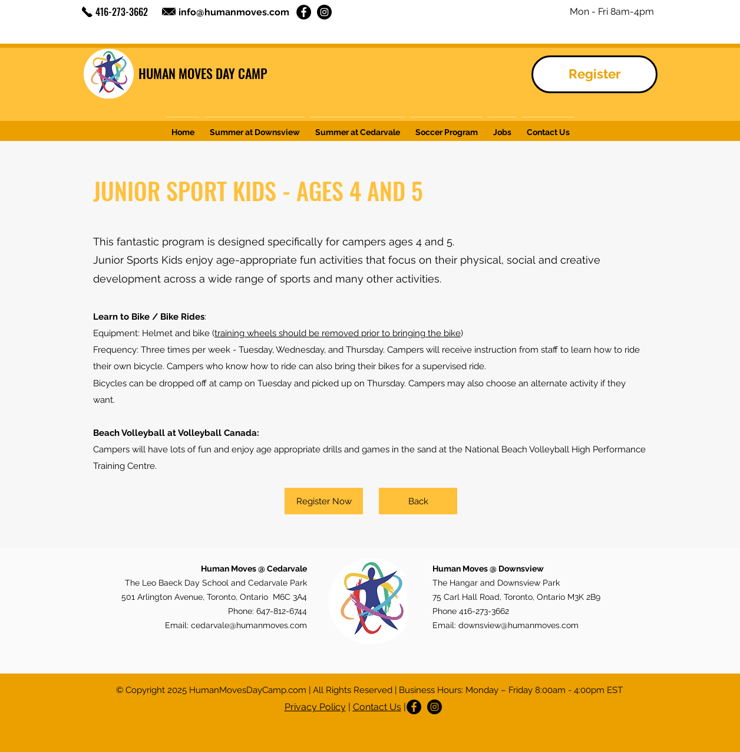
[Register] (594, 74)
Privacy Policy (315, 706)
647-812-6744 (281, 611)
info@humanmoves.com (234, 12)
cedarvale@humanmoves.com (249, 625)
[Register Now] (324, 501)
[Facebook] (303, 12)
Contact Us (377, 706)
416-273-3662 (121, 12)
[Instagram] (324, 12)
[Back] (418, 501)
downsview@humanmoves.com (518, 625)
